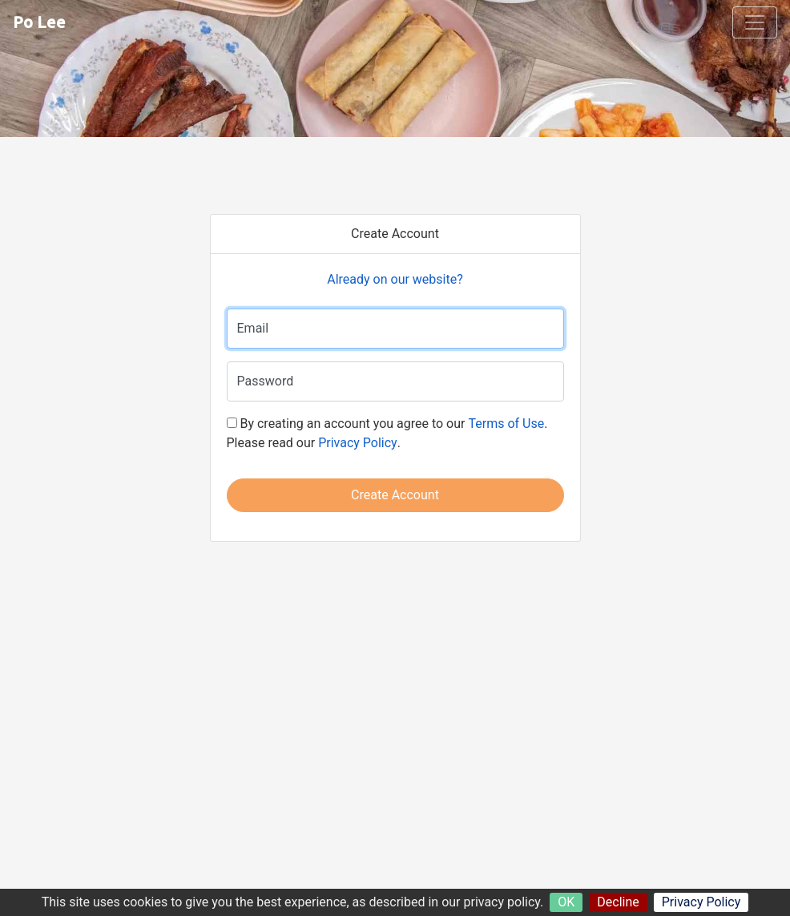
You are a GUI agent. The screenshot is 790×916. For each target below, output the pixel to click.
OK (566, 902)
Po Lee (39, 22)
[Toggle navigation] (754, 22)
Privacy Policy (701, 902)
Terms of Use (506, 423)
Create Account (395, 494)
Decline (618, 902)
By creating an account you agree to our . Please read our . (387, 433)
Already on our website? (395, 279)
